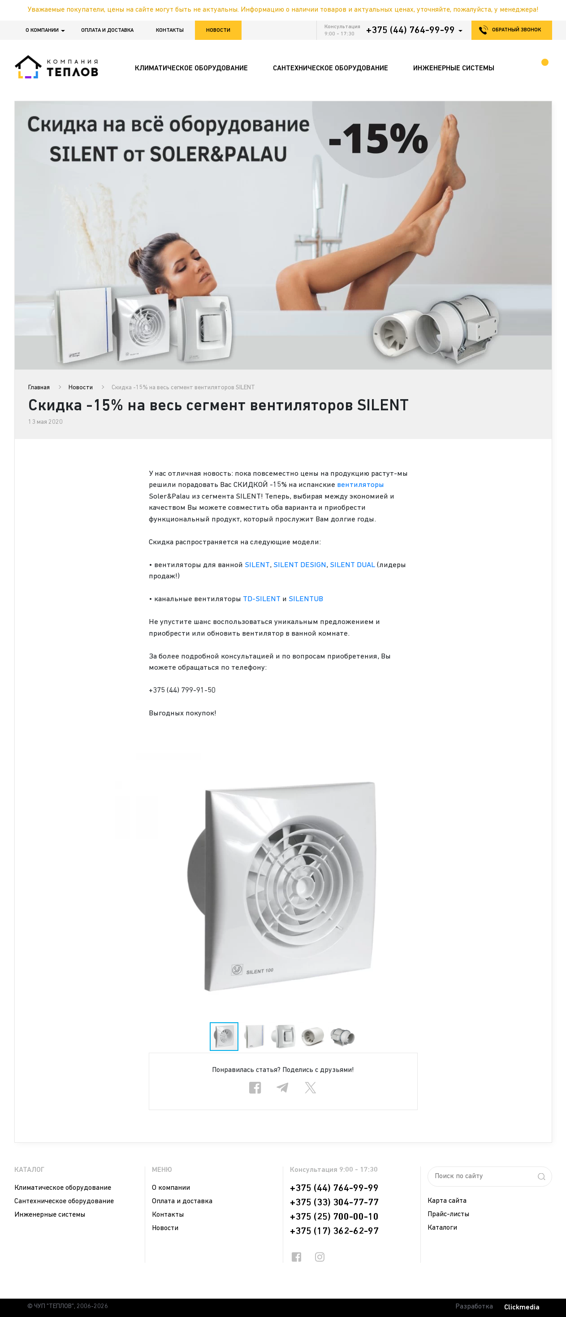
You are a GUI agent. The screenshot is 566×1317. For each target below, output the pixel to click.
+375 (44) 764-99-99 (410, 30)
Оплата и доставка (107, 30)
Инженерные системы (49, 1214)
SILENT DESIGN (299, 565)
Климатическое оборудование (62, 1188)
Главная (39, 387)
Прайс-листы (448, 1214)
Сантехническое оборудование (64, 1201)
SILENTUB (306, 599)
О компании (42, 30)
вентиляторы (360, 485)
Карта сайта (447, 1201)
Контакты (170, 30)
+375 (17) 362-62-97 (334, 1231)
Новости (218, 30)
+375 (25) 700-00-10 (334, 1217)
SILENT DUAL (352, 565)
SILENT (257, 565)
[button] (543, 761)
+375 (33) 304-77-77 (334, 1203)
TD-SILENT (262, 599)
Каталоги (442, 1227)
